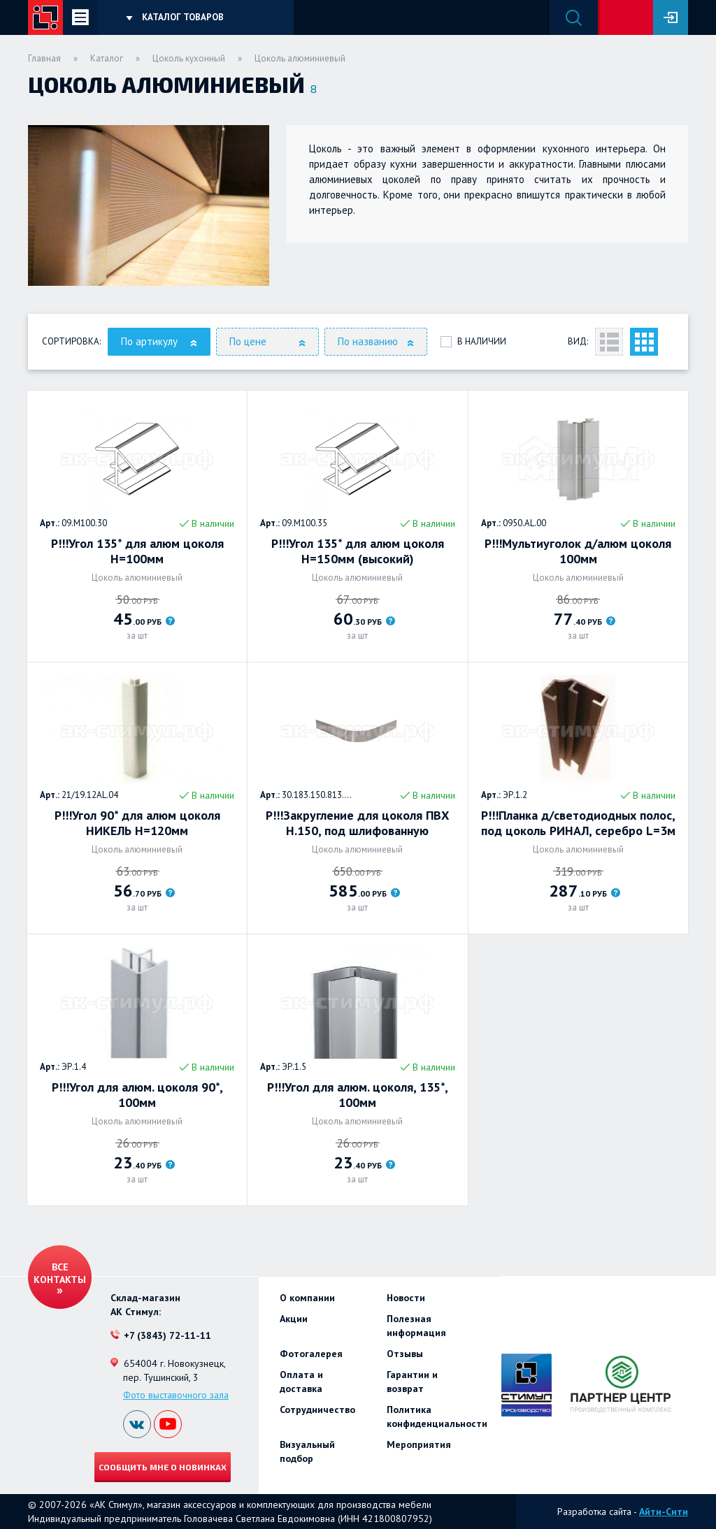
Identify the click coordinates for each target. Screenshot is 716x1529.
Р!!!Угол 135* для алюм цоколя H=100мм (137, 551)
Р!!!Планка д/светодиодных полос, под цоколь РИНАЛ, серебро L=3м (578, 823)
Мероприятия (419, 1444)
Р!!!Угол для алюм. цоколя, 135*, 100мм (357, 1095)
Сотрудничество (317, 1409)
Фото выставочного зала (176, 1395)
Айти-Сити (663, 1511)
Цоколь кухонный (188, 58)
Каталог (106, 58)
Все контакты (60, 1273)
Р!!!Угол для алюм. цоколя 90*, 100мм (137, 1095)
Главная (44, 58)
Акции (294, 1318)
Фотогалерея (311, 1353)
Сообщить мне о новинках (163, 1467)
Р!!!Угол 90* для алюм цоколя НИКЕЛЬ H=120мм (137, 823)
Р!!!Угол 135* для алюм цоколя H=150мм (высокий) (357, 551)
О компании (307, 1297)
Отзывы (405, 1353)
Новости (406, 1297)
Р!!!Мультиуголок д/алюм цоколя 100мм (578, 551)
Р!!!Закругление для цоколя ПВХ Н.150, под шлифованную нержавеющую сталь (357, 823)
